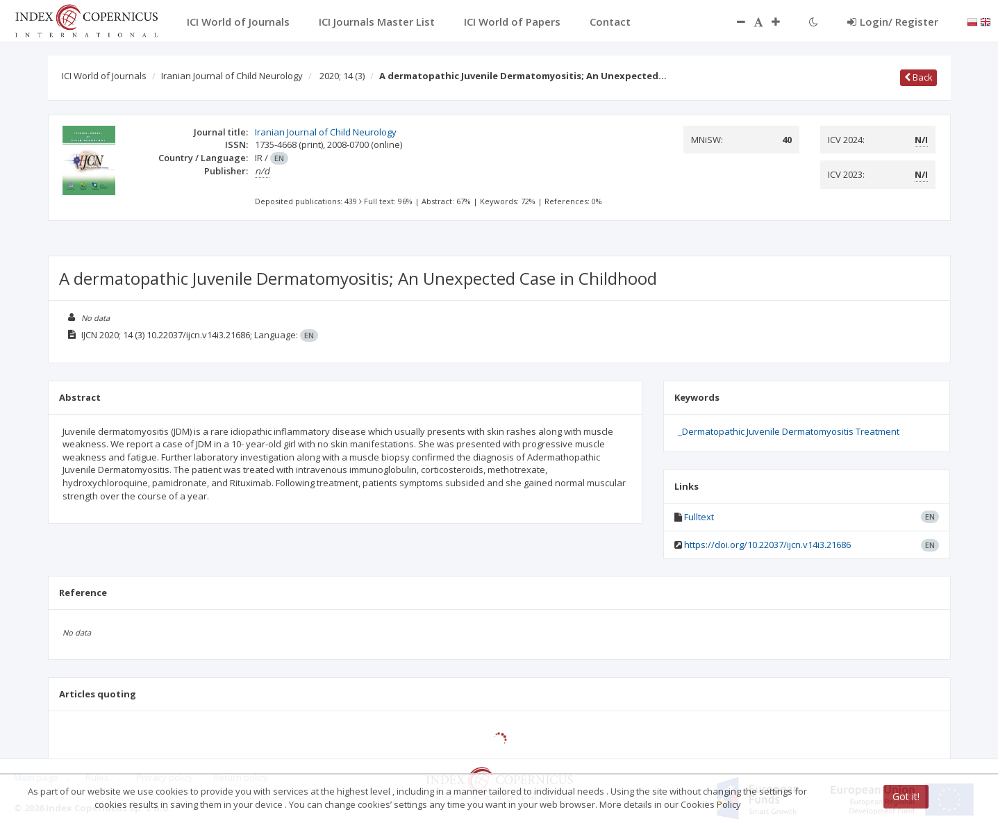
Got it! (906, 796)
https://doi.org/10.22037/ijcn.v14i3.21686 (767, 544)
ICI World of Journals (104, 75)
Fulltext (699, 517)
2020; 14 (342, 75)
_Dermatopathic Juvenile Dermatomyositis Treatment (788, 431)
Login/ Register (892, 21)
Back (918, 77)
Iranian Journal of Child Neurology (232, 75)
